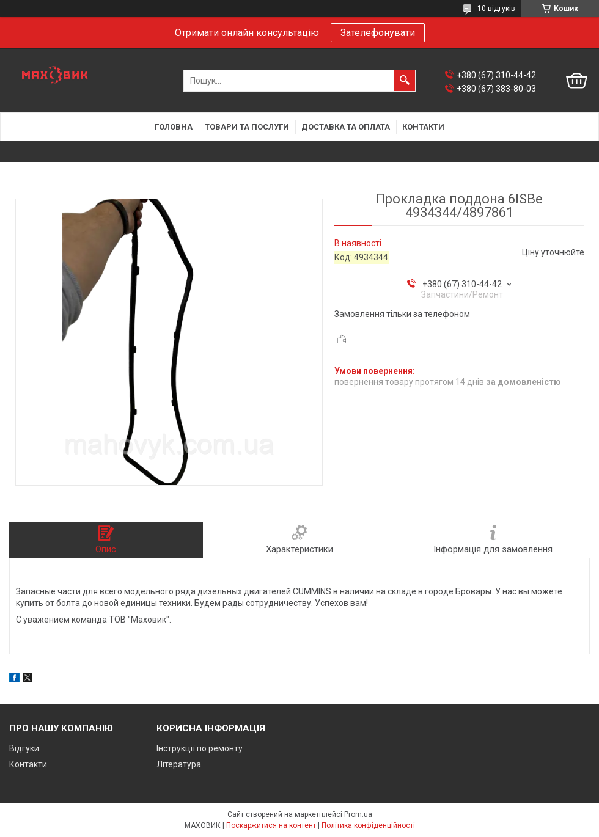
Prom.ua (358, 814)
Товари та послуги (247, 126)
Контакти (423, 126)
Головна (174, 126)
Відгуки (24, 748)
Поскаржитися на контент (271, 825)
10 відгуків (496, 8)
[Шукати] (404, 80)
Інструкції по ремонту (199, 748)
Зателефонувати (377, 32)
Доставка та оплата (345, 126)
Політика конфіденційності (368, 825)
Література (178, 764)
